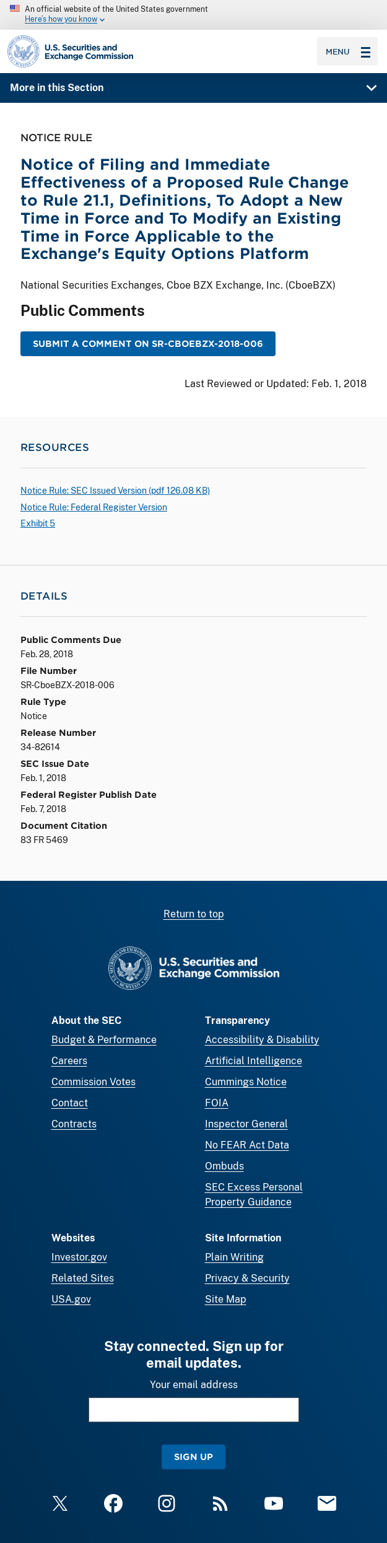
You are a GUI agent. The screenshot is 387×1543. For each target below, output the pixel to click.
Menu (348, 51)
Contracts (74, 1124)
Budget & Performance (104, 1040)
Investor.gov (79, 1257)
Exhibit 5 (37, 523)
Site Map (225, 1299)
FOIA (216, 1103)
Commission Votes (93, 1082)
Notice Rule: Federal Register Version (93, 507)
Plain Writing (234, 1257)
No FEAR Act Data (247, 1145)
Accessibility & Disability (262, 1040)
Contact (69, 1103)
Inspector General (246, 1124)
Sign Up (193, 1456)
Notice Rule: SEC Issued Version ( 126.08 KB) (115, 491)
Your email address (194, 1385)
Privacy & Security (247, 1278)
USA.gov (71, 1299)
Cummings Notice (246, 1082)
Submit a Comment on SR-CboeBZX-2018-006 (148, 343)
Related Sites (82, 1278)
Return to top (193, 914)
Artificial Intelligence (253, 1061)
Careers (69, 1061)
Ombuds (224, 1166)
